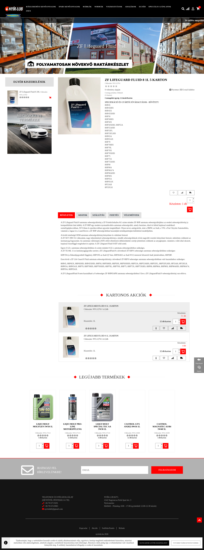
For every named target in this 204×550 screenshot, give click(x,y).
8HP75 (107, 156)
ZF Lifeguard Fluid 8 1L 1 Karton (101, 306)
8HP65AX (109, 139)
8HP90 (107, 165)
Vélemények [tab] (131, 215)
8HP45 (107, 105)
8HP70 (107, 142)
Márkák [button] (87, 7)
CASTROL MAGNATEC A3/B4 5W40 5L (162, 426)
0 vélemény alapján (112, 90)
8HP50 (107, 116)
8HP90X (108, 176)
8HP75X (108, 159)
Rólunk (122, 528)
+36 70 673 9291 (51, 503)
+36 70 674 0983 (51, 506)
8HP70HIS (109, 145)
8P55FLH (109, 187)
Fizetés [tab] (114, 215)
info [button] (28, 11)
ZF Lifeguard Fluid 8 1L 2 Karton (101, 336)
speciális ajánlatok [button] (159, 7)
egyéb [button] (142, 7)
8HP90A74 (109, 170)
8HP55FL (109, 131)
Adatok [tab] (82, 215)
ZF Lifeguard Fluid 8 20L (29, 92)
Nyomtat (174, 90)
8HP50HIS (109, 119)
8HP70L (108, 148)
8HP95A (108, 179)
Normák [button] (98, 7)
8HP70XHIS (110, 153)
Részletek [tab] (66, 215)
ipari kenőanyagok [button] (69, 7)
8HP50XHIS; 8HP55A (114, 125)
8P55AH (108, 184)
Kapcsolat (83, 528)
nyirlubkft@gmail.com (52, 509)
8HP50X (108, 122)
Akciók (94, 528)
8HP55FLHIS (110, 133)
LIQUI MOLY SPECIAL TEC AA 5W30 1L (102, 426)
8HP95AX (109, 182)
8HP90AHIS (110, 173)
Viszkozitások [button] (114, 7)
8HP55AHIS (110, 128)
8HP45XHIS (110, 114)
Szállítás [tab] (98, 215)
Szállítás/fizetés (108, 528)
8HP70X (108, 150)
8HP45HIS (109, 108)
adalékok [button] (130, 7)
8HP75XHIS (110, 162)
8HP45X (108, 111)
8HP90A (108, 167)
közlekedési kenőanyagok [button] (41, 7)
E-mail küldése (187, 90)
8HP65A (108, 136)
